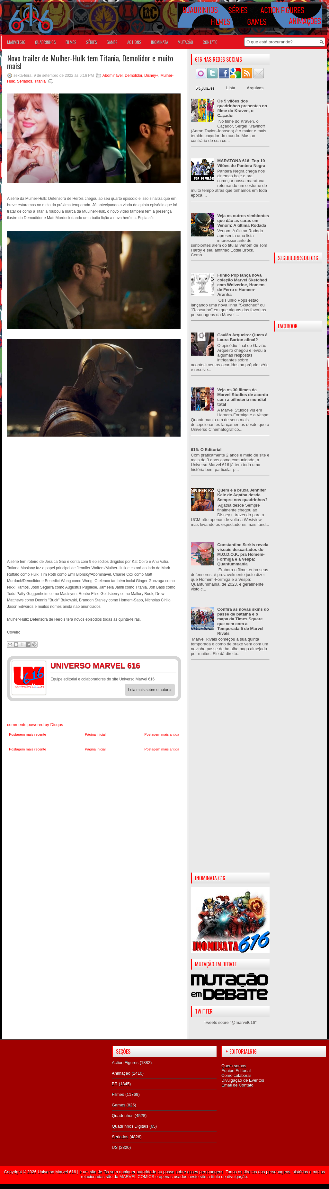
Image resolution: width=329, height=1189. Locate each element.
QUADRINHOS (45, 42)
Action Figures (125, 1062)
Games (118, 1105)
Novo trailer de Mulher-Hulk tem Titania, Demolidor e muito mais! (90, 61)
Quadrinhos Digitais (130, 1126)
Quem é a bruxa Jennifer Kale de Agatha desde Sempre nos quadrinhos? (242, 495)
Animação (121, 1073)
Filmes (118, 1094)
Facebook (156, 666)
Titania (40, 81)
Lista (230, 88)
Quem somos (233, 1065)
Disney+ (151, 75)
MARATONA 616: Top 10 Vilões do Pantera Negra (241, 163)
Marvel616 (16, 42)
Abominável (112, 75)
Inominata (159, 42)
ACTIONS (134, 42)
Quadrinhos (122, 1115)
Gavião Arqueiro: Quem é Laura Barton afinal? (242, 337)
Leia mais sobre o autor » (150, 690)
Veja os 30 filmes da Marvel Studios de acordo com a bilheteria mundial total (242, 397)
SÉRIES (91, 42)
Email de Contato (237, 1085)
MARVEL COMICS (137, 1176)
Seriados (24, 81)
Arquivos (255, 88)
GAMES (112, 42)
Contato (210, 42)
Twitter (169, 666)
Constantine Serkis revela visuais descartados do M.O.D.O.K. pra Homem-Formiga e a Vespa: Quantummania (242, 554)
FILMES (71, 42)
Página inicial (95, 734)
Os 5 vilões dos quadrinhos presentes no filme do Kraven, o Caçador (242, 108)
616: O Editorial (206, 449)
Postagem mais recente (27, 734)
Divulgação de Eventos (242, 1080)
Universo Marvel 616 (57, 1171)
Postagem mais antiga (161, 734)
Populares (205, 88)
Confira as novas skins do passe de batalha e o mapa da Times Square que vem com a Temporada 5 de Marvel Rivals (243, 621)
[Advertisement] (230, 771)
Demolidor (133, 75)
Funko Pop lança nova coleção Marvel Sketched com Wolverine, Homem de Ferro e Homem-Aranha (242, 285)
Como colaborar (236, 1075)
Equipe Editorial (236, 1070)
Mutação (185, 42)
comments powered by (35, 724)
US (115, 1147)
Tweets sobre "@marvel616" (230, 1022)
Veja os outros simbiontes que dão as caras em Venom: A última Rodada (243, 220)
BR (115, 1083)
